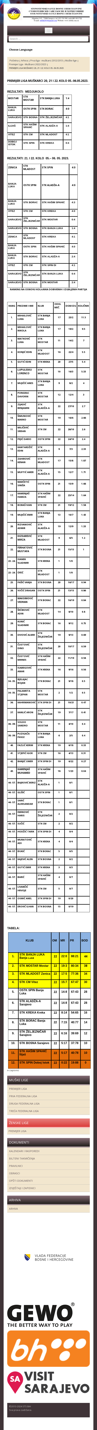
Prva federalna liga (23, 1096)
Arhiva (13, 1208)
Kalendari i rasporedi (24, 1151)
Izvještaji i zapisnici (22, 1188)
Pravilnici (16, 1166)
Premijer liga (18, 1088)
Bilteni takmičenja (22, 1158)
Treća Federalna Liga (24, 1111)
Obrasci (14, 1173)
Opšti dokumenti (21, 1180)
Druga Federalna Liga (24, 1103)
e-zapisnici (13, 1070)
